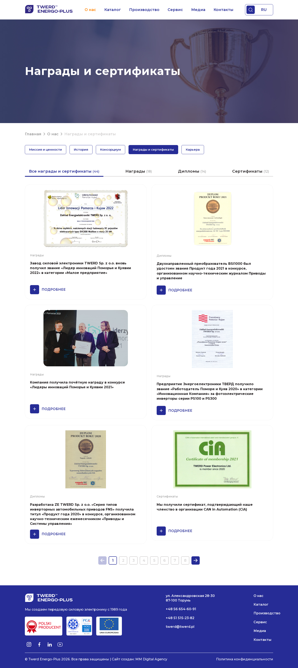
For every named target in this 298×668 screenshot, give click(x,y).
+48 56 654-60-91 (181, 609)
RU (264, 9)
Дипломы (192, 171)
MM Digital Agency (151, 659)
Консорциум (110, 149)
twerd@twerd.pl (180, 627)
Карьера (193, 149)
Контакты (223, 9)
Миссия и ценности (45, 149)
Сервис (175, 9)
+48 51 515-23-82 (180, 618)
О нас (90, 9)
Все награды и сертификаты (64, 171)
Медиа (198, 9)
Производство (144, 9)
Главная (33, 134)
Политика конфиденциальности (244, 659)
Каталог (112, 9)
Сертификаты (250, 171)
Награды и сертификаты (153, 149)
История (81, 149)
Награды (138, 171)
